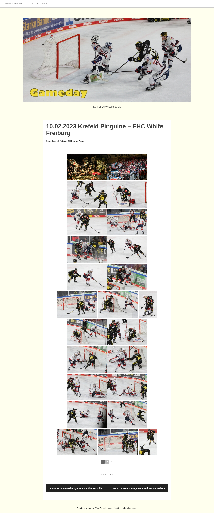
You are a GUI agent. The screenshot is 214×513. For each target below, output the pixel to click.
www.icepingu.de (14, 4)
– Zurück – (107, 474)
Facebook (42, 4)
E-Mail (30, 4)
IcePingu (80, 141)
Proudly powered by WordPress (90, 508)
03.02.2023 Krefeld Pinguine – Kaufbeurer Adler (76, 488)
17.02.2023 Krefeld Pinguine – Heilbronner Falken (137, 488)
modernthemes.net (129, 508)
